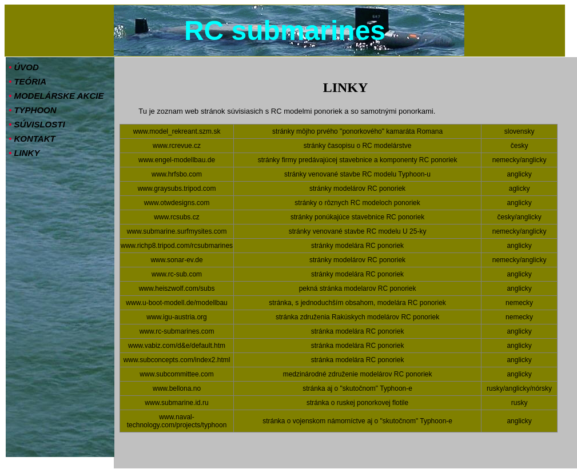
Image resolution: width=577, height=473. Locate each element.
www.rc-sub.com (177, 274)
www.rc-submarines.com (177, 331)
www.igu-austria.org (176, 317)
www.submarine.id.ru (176, 403)
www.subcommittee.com (176, 374)
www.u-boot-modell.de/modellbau (176, 303)
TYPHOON (33, 110)
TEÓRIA (27, 81)
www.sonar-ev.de (176, 260)
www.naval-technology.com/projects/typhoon (177, 421)
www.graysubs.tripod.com (177, 189)
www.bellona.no (177, 388)
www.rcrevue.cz (177, 146)
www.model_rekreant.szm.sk (177, 131)
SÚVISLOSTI (37, 124)
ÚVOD (24, 67)
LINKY (24, 153)
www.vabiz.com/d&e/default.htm (176, 346)
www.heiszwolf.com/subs (177, 288)
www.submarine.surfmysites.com (177, 231)
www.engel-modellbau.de (176, 160)
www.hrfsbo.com (177, 174)
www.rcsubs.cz (176, 217)
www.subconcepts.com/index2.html (177, 360)
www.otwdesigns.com (177, 203)
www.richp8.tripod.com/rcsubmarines (177, 246)
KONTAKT (32, 138)
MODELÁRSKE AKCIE (56, 96)
